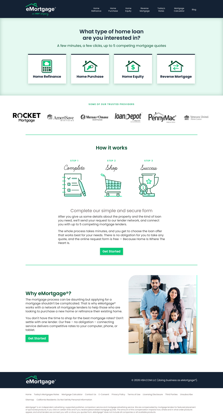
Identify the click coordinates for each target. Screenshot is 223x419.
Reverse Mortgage (145, 9)
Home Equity (128, 9)
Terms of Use (134, 394)
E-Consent (104, 394)
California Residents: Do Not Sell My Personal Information (64, 399)
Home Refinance (96, 9)
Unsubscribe (186, 394)
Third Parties (171, 394)
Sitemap (30, 399)
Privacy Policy (118, 394)
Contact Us (90, 394)
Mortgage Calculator (179, 9)
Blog (194, 9)
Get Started (111, 251)
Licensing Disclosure (153, 394)
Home (28, 394)
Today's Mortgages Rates (46, 394)
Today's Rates (161, 9)
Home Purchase (113, 9)
